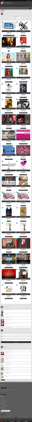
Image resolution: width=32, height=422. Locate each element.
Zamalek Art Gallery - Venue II (8, 236)
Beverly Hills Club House (9, 97)
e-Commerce (2, 371)
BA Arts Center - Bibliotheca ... (8, 298)
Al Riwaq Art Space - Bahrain (23, 66)
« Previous (13, 301)
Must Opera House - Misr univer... (8, 267)
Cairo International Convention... (23, 267)
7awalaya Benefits (4, 400)
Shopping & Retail (7, 353)
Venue (2, 336)
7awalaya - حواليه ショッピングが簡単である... (9, 35)
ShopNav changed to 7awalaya (5, 406)
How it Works (3, 401)
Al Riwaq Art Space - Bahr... (9, 317)
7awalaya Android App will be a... (6, 405)
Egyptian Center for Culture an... (8, 174)
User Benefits (3, 399)
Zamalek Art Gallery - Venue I (23, 236)
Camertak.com (7, 370)
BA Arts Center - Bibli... (8, 364)
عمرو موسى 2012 (8, 310)
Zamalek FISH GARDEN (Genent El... (23, 190)
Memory (25, 421)
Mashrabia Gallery (9, 205)
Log (5, 421)
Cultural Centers (7, 365)
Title (1, 333)
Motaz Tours (16, 10)
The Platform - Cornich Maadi (23, 174)
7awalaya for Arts (23, 35)
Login (27, 0)
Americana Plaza (9, 190)
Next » (19, 301)
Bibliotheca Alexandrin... (9, 350)
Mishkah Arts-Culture (8, 128)
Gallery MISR (7, 376)
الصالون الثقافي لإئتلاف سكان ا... (8, 159)
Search (16, 342)
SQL (11, 421)
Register (30, 0)
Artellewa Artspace (23, 159)
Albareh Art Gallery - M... (9, 358)
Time (18, 421)
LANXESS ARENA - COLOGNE (9, 66)
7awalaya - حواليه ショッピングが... (10, 323)
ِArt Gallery (6, 359)
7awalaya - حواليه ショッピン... (9, 352)
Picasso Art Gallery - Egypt (23, 97)
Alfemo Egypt (7, 362)
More (11, 10)
